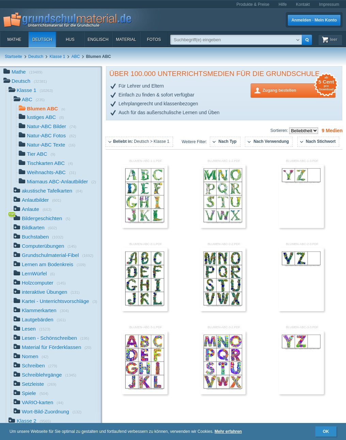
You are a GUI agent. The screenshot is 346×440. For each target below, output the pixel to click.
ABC (76, 56)
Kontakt (303, 4)
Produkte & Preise (252, 4)
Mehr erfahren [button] (228, 431)
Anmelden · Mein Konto (314, 20)
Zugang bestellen (299, 90)
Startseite (13, 56)
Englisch (98, 39)
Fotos (154, 39)
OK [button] (326, 431)
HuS (70, 39)
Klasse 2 (30, 421)
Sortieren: (279, 130)
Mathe (14, 39)
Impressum (329, 4)
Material (126, 39)
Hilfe (283, 4)
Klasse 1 (57, 56)
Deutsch (42, 39)
